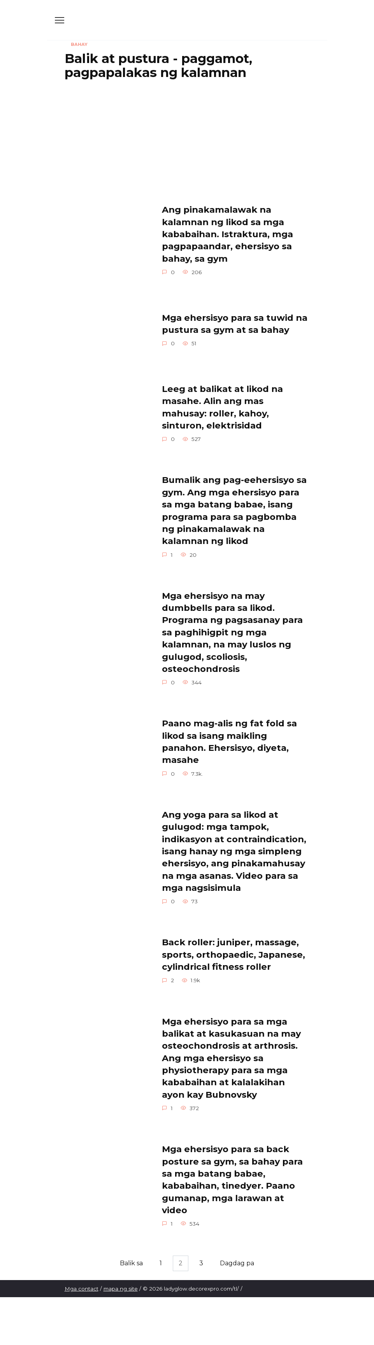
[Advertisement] (187, 141)
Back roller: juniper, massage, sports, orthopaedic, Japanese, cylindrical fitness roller (233, 955)
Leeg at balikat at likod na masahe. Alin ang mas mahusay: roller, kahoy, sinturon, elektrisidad (222, 407)
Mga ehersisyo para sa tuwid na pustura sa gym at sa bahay (234, 323)
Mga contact (81, 1289)
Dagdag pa (239, 1264)
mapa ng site (121, 1289)
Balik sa (129, 1264)
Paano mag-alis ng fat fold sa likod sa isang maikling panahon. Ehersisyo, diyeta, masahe (229, 742)
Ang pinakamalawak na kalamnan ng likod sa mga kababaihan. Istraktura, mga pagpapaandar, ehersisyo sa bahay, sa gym (227, 234)
